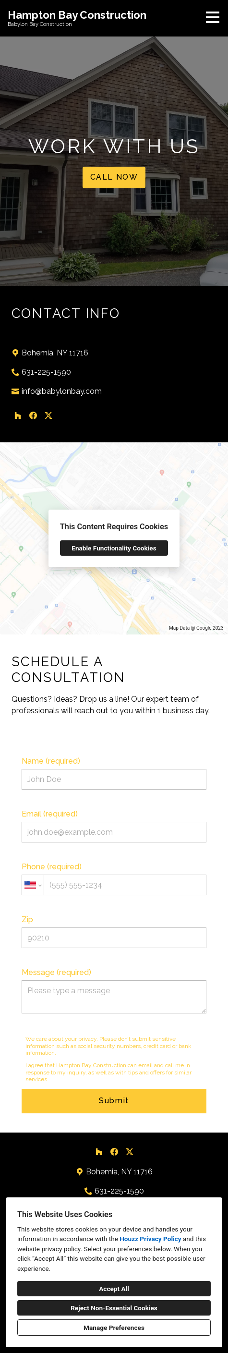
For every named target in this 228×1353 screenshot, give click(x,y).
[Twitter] (48, 415)
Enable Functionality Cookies (114, 548)
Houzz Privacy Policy (150, 1239)
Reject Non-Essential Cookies (114, 1308)
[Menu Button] (212, 17)
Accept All (114, 1288)
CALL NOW (114, 177)
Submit (114, 1100)
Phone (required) (114, 878)
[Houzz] (18, 415)
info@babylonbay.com (62, 391)
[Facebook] (33, 415)
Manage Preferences (114, 1327)
